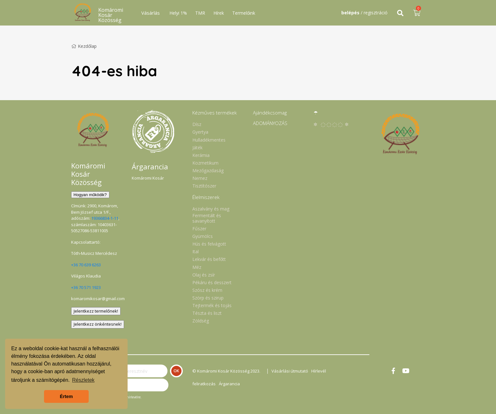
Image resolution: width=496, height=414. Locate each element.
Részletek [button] (83, 380)
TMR (200, 13)
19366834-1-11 (104, 218)
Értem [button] (66, 396)
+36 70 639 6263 (86, 265)
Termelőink (243, 13)
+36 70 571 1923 (86, 287)
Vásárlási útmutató (289, 371)
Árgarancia (229, 384)
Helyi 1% (178, 13)
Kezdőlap (84, 46)
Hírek (218, 13)
